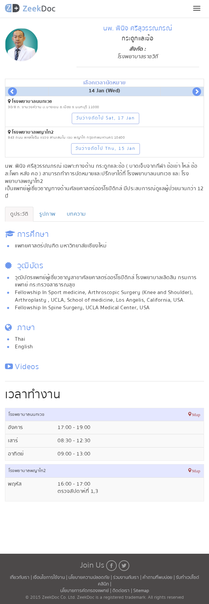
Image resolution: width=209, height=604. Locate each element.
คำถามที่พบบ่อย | (159, 577)
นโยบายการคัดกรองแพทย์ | (86, 590)
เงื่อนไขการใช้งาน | (50, 577)
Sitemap (141, 590)
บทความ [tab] (76, 214)
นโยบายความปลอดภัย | (90, 577)
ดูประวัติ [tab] (19, 214)
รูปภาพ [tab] (47, 214)
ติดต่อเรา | (122, 590)
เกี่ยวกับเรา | (21, 577)
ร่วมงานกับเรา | (127, 577)
